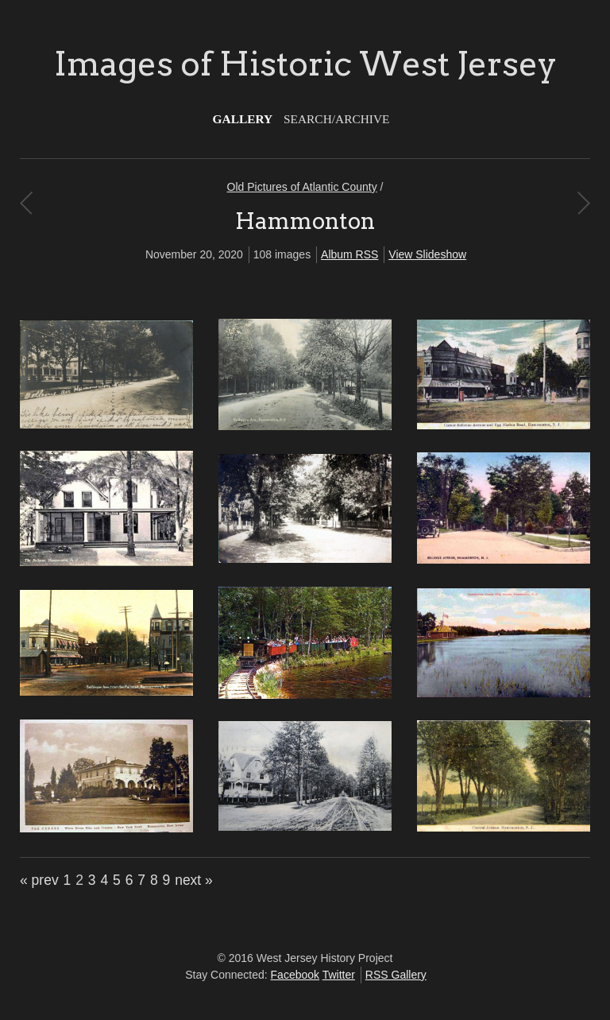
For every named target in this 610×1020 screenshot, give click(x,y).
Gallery (243, 119)
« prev (39, 880)
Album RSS (349, 254)
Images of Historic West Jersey (305, 63)
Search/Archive (336, 119)
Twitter (338, 974)
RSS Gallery (396, 974)
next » (194, 880)
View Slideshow (427, 254)
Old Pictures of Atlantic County (302, 186)
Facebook (295, 974)
